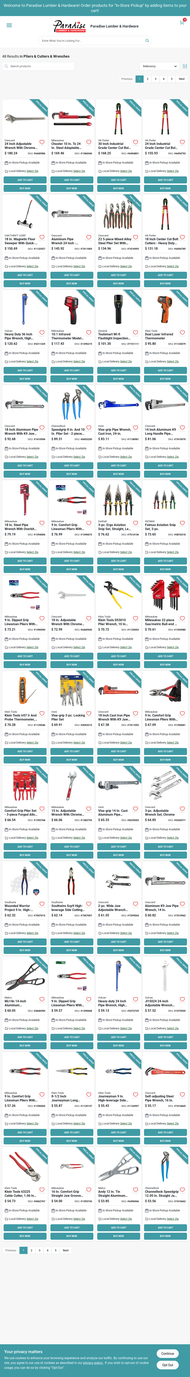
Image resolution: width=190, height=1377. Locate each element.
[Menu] (9, 25)
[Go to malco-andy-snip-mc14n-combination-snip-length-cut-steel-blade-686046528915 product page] (25, 1004)
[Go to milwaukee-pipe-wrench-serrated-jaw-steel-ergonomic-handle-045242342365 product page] (25, 527)
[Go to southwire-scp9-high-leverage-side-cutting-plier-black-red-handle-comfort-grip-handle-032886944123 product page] (71, 908)
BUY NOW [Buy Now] (25, 188)
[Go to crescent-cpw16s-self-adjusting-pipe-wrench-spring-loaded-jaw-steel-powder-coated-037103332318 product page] (165, 1099)
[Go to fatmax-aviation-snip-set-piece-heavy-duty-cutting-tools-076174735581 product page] (165, 527)
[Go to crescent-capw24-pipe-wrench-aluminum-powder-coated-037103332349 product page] (71, 242)
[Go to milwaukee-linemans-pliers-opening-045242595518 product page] (165, 718)
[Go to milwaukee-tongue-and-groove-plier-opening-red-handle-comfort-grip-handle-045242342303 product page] (71, 1194)
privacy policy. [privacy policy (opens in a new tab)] (93, 1363)
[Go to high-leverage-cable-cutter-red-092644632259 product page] (25, 1194)
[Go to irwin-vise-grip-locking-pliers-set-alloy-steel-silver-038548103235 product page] (71, 718)
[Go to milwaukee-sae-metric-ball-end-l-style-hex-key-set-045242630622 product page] (165, 623)
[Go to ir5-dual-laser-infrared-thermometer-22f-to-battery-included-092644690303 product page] (165, 337)
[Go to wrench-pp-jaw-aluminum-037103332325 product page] (165, 908)
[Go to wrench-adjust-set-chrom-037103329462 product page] (165, 813)
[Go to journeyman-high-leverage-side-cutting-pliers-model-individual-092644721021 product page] (118, 1099)
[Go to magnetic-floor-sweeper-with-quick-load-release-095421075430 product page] (25, 242)
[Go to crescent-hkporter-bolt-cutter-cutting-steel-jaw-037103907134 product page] (165, 146)
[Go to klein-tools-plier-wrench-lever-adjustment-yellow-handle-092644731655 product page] (118, 623)
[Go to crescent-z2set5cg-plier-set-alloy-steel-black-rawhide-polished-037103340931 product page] (118, 242)
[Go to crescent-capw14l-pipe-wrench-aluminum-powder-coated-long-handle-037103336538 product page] (165, 432)
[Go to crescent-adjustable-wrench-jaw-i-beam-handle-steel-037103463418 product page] (25, 146)
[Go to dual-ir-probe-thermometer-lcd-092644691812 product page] (25, 718)
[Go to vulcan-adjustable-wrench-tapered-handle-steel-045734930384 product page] (165, 1004)
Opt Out (167, 1365)
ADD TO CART (25, 180)
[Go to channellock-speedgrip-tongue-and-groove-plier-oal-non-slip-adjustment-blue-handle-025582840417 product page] (165, 1194)
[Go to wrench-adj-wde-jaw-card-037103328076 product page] (118, 908)
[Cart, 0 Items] (182, 22)
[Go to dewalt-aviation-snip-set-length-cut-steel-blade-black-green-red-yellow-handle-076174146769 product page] (118, 527)
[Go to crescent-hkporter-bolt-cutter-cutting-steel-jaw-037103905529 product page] (165, 242)
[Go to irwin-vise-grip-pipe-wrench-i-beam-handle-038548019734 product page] (118, 432)
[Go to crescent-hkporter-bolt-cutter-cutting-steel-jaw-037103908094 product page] (118, 146)
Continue (167, 1354)
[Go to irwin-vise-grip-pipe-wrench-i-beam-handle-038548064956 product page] (118, 813)
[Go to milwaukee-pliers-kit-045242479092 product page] (25, 813)
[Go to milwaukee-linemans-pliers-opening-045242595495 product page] (25, 1099)
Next (182, 78)
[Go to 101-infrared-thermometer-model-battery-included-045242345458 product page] (71, 337)
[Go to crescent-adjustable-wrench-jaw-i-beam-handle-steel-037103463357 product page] (71, 623)
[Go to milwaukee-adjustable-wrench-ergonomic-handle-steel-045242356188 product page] (71, 813)
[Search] (147, 40)
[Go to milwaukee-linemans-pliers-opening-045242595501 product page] (71, 527)
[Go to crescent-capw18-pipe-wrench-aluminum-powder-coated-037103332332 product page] (25, 432)
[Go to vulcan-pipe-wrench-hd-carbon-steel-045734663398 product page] (118, 1004)
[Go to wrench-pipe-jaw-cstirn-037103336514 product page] (118, 718)
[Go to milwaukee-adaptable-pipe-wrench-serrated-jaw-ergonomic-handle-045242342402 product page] (71, 146)
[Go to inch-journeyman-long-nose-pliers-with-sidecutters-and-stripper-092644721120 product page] (71, 1099)
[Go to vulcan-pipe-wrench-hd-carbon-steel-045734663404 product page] (25, 337)
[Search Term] (95, 41)
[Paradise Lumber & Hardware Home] (69, 26)
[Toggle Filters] (185, 66)
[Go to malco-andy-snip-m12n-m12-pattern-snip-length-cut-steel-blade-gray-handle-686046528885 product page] (118, 1194)
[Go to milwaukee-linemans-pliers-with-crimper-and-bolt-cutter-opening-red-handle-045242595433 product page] (25, 623)
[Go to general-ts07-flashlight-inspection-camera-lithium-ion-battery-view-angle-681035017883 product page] (118, 337)
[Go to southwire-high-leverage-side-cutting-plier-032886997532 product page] (25, 908)
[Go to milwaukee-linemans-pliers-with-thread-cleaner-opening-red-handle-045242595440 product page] (71, 1004)
